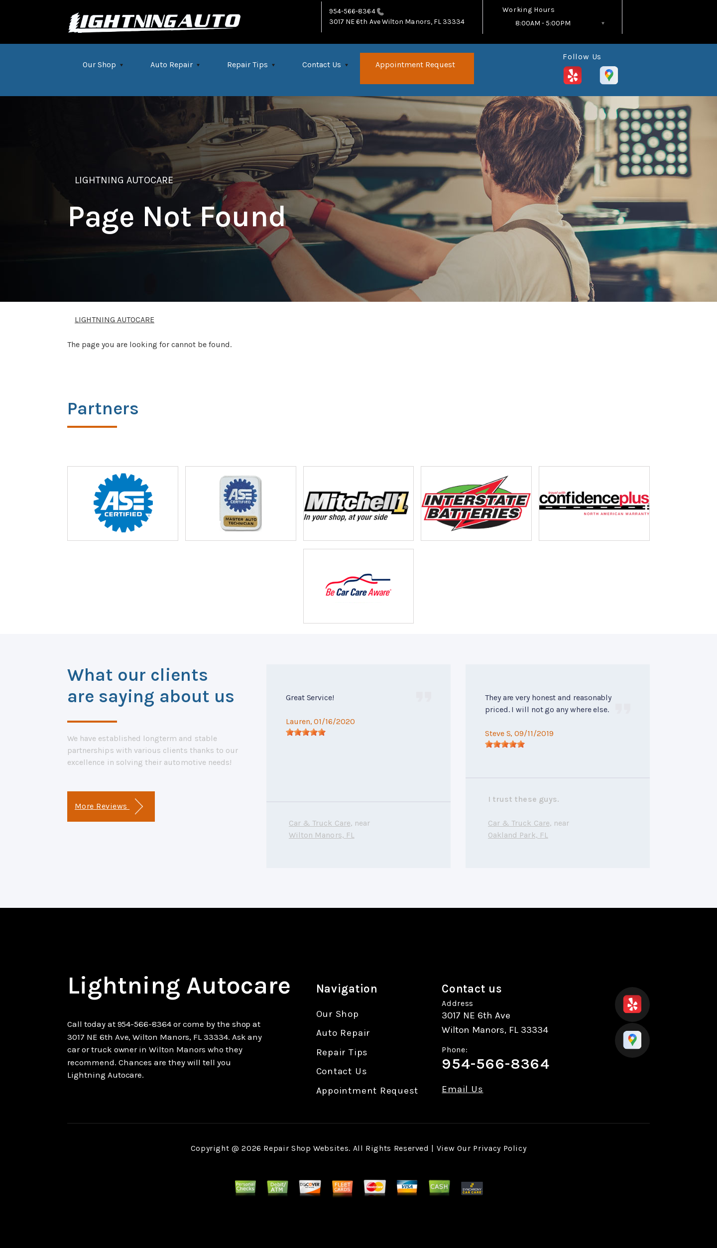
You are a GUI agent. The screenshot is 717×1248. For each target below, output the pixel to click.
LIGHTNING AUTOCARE (124, 180)
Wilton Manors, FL (322, 835)
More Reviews (109, 806)
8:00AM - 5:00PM (543, 23)
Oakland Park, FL (518, 835)
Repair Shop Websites (306, 1148)
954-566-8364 (352, 11)
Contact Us (321, 64)
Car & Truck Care (320, 823)
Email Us (462, 1089)
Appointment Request (415, 64)
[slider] (306, 732)
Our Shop (99, 64)
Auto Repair (171, 64)
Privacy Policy (499, 1148)
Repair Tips (247, 64)
